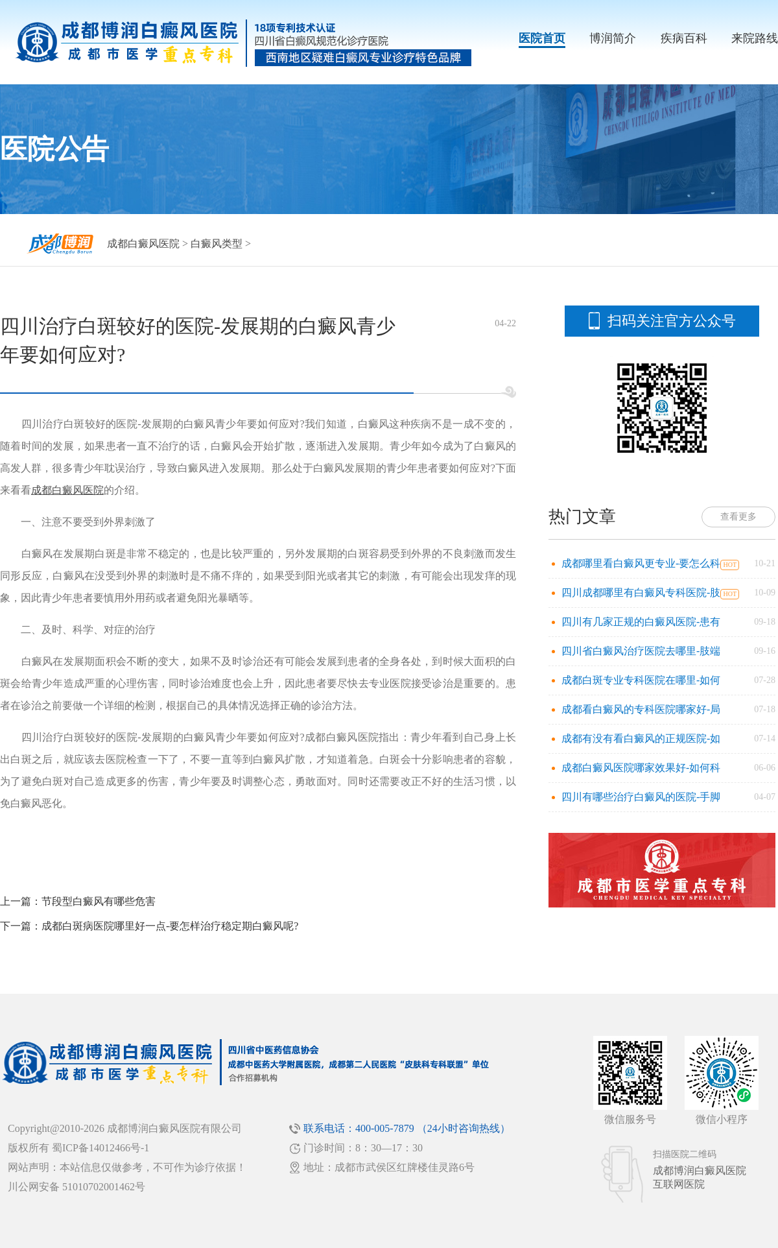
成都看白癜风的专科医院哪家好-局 (640, 709)
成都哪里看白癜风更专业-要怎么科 (640, 563)
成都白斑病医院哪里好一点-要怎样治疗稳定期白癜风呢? (169, 925)
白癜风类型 (216, 243)
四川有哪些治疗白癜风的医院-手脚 (640, 796)
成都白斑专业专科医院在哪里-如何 (640, 680)
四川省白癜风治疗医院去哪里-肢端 (640, 650)
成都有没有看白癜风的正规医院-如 (640, 738)
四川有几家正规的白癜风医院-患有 (640, 621)
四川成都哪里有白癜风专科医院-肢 (640, 592)
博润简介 (612, 38)
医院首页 (542, 38)
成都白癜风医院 (143, 243)
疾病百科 (684, 38)
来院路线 (754, 38)
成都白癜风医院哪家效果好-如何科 (640, 767)
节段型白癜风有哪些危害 (98, 901)
